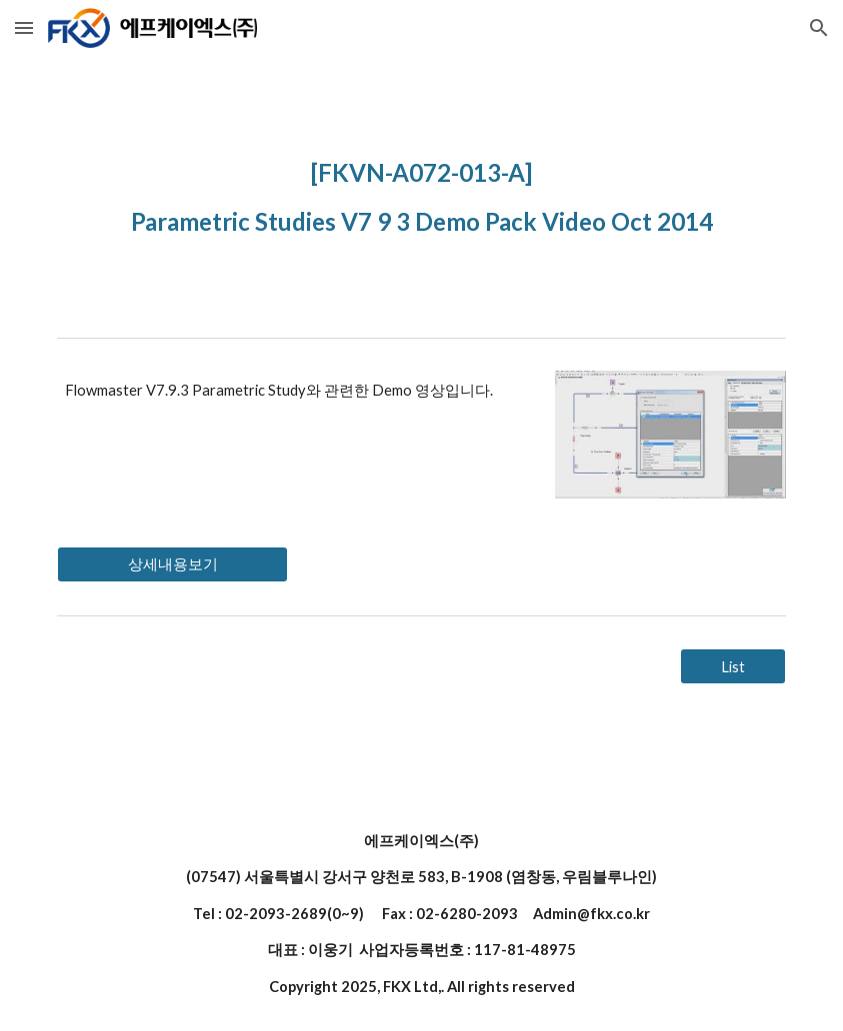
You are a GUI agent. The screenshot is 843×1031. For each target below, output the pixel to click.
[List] (733, 666)
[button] (24, 27)
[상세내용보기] (172, 564)
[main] (421, 192)
